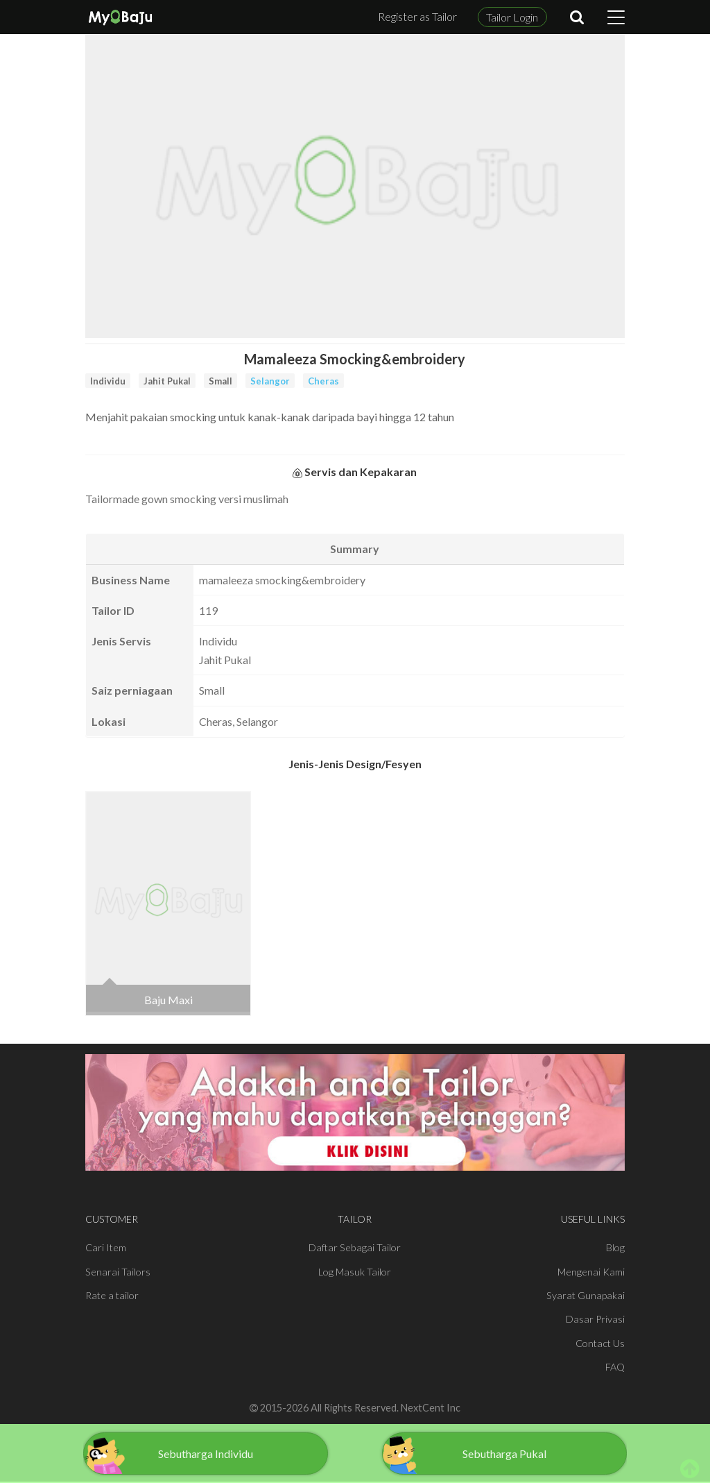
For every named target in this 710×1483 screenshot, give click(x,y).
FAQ (615, 1367)
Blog (615, 1247)
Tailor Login (512, 17)
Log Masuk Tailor (354, 1272)
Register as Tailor (417, 16)
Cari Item (105, 1247)
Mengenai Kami (591, 1272)
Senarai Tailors (117, 1272)
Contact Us (600, 1343)
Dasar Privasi (595, 1319)
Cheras (323, 381)
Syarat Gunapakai (585, 1295)
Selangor (270, 381)
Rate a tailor (112, 1295)
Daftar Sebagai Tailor (355, 1247)
